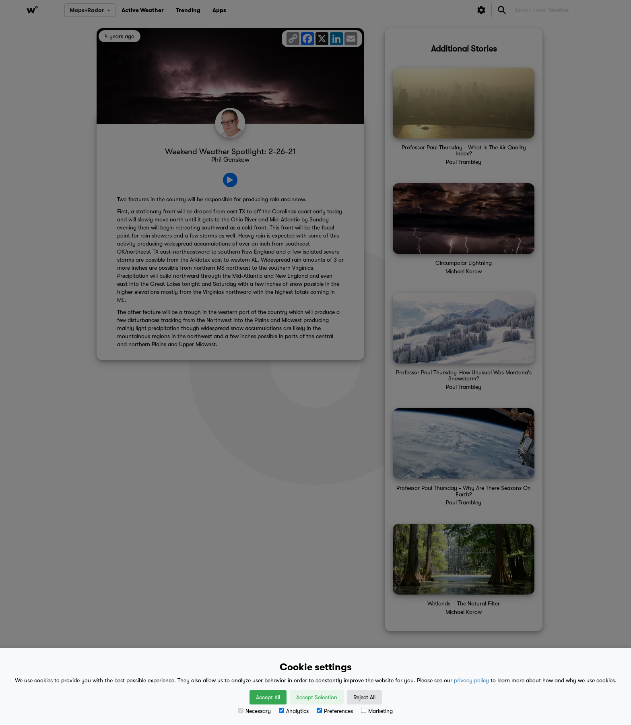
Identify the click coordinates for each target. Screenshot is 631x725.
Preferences (335, 711)
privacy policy (471, 680)
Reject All (364, 697)
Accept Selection (316, 697)
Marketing (377, 711)
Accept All (268, 697)
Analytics (294, 711)
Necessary (254, 711)
